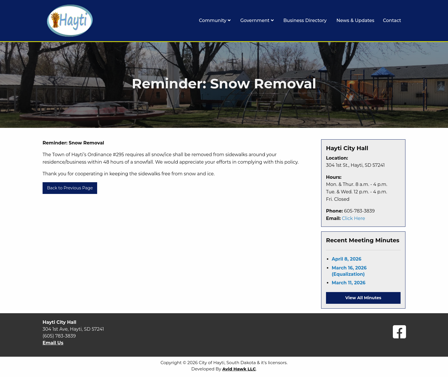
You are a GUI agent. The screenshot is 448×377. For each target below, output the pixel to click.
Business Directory (305, 20)
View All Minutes (363, 297)
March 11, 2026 (348, 282)
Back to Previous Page (70, 188)
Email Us (53, 343)
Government (257, 20)
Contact (392, 20)
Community (214, 20)
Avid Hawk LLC (239, 369)
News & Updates (355, 20)
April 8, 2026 (346, 259)
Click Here (353, 218)
